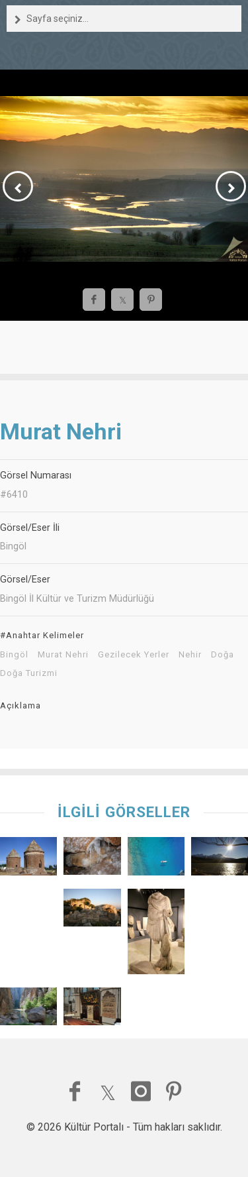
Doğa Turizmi (29, 673)
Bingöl (14, 654)
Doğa (222, 654)
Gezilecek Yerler (133, 654)
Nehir (190, 654)
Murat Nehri (63, 654)
